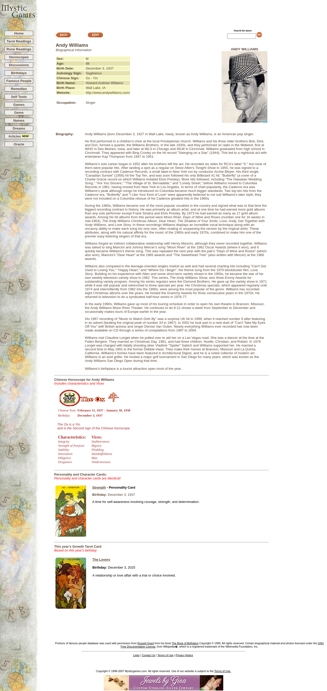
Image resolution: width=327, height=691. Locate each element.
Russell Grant (145, 643)
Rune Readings (18, 49)
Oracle (19, 144)
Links (136, 655)
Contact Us (148, 655)
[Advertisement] (181, 13)
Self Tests (19, 97)
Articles (19, 136)
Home (19, 33)
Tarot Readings (19, 41)
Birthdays (19, 73)
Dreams (19, 128)
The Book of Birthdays (185, 643)
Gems (19, 112)
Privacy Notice (184, 655)
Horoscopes (19, 57)
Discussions (19, 65)
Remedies (19, 89)
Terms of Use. (222, 671)
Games (19, 105)
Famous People (19, 81)
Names (19, 120)
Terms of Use (165, 655)
